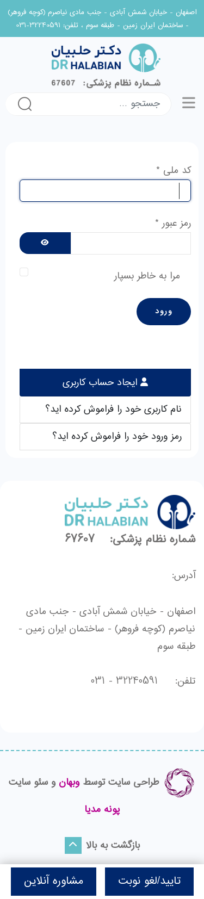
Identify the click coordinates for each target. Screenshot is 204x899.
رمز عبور (173, 223)
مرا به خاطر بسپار (147, 276)
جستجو (25, 104)
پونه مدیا (102, 810)
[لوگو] (102, 66)
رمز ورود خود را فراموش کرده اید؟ (117, 437)
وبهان (69, 782)
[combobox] (105, 104)
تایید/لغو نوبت (149, 881)
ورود (163, 311)
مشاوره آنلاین (53, 881)
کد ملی (173, 171)
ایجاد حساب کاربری (101, 383)
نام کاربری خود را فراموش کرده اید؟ (113, 409)
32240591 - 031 (124, 681)
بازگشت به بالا (102, 845)
